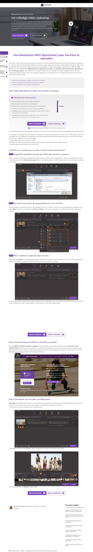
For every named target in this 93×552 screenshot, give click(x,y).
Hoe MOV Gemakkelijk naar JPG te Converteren (73, 521)
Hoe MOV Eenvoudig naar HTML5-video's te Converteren (73, 531)
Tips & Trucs (15, 551)
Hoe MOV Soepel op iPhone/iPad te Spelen (73, 545)
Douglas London (37, 506)
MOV (44, 506)
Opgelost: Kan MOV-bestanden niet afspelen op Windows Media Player (73, 511)
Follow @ (16, 508)
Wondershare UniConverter (25, 98)
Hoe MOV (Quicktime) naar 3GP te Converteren (73, 540)
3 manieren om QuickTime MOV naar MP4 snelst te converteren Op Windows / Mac (74, 516)
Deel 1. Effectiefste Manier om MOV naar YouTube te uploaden (28, 80)
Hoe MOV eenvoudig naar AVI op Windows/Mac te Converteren (73, 536)
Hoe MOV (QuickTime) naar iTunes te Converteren (73, 526)
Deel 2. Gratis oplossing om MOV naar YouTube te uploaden (28, 82)
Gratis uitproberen (18, 35)
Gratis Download (35, 124)
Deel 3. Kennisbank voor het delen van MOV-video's (26, 84)
